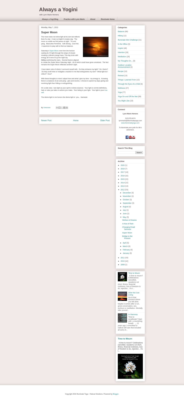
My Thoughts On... (125, 61)
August (126, 207)
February (126, 250)
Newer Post (46, 120)
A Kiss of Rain (127, 224)
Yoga (120, 92)
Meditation (122, 57)
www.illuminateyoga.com (130, 123)
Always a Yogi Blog (50, 19)
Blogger (115, 394)
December (127, 193)
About (92, 19)
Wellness (121, 88)
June (125, 214)
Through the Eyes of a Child (129, 84)
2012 (123, 190)
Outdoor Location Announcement (124, 66)
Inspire (120, 48)
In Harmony (133, 314)
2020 (123, 165)
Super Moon (54, 51)
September (127, 203)
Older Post (105, 120)
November (127, 196)
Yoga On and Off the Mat (127, 96)
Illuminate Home (108, 19)
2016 (123, 176)
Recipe (120, 71)
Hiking (120, 36)
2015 (123, 179)
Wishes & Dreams (129, 220)
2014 (123, 183)
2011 (123, 258)
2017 (123, 172)
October (126, 200)
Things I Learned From (127, 80)
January (126, 253)
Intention (121, 52)
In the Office (122, 44)
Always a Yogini (58, 9)
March (125, 246)
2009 (123, 265)
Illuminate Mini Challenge (128, 40)
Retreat (121, 76)
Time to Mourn (134, 273)
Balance (121, 31)
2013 (123, 186)
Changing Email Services (128, 228)
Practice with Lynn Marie (74, 19)
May (124, 217)
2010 (123, 261)
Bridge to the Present (127, 237)
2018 (123, 169)
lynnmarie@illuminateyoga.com (130, 121)
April (125, 243)
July (124, 210)
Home (76, 120)
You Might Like (123, 101)
